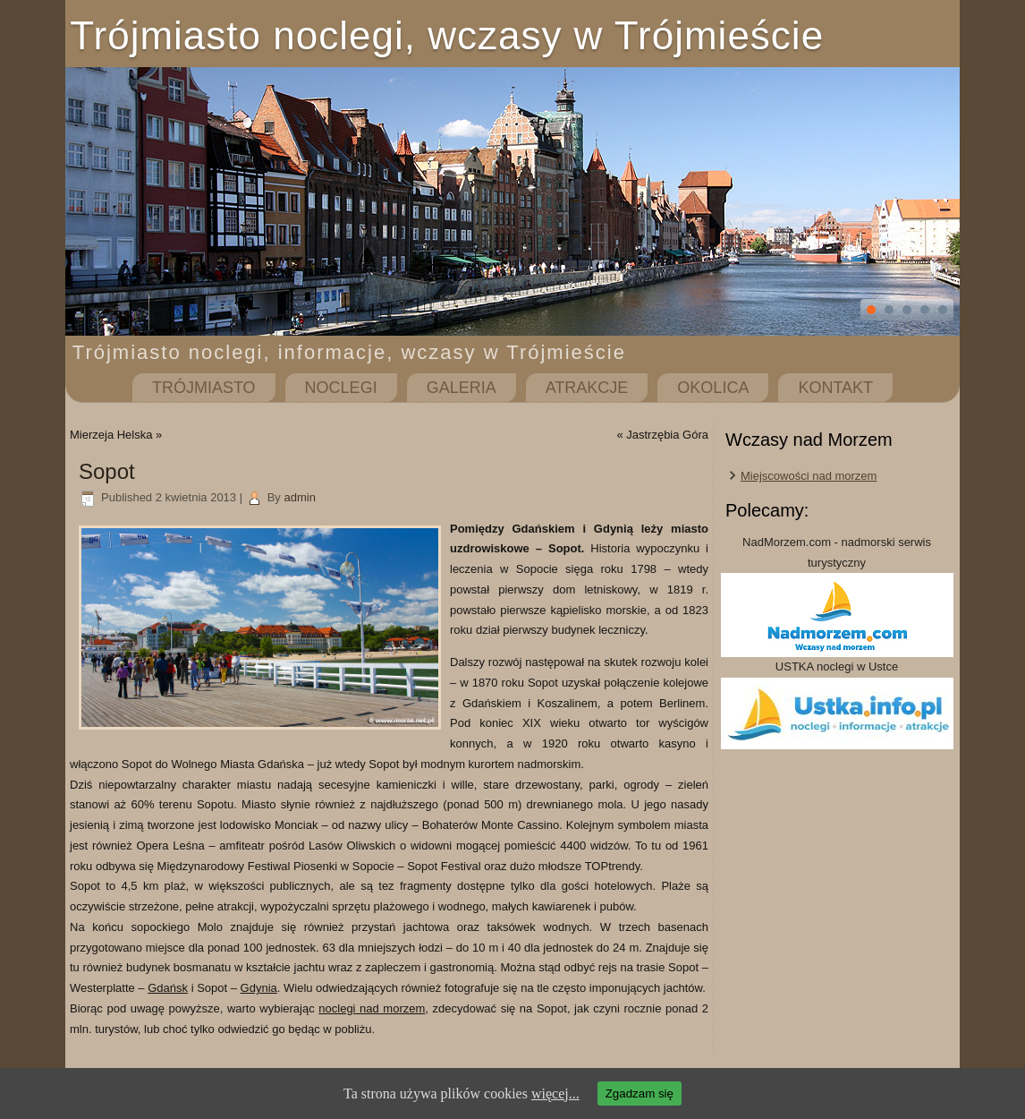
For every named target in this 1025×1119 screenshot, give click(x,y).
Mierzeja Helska (111, 434)
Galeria (461, 388)
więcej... (555, 1093)
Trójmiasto (204, 388)
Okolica (713, 388)
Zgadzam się (639, 1093)
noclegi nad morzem (371, 1008)
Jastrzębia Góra (667, 434)
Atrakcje (587, 388)
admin (299, 497)
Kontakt (835, 388)
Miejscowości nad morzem (809, 476)
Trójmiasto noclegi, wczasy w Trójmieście (447, 35)
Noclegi (341, 388)
